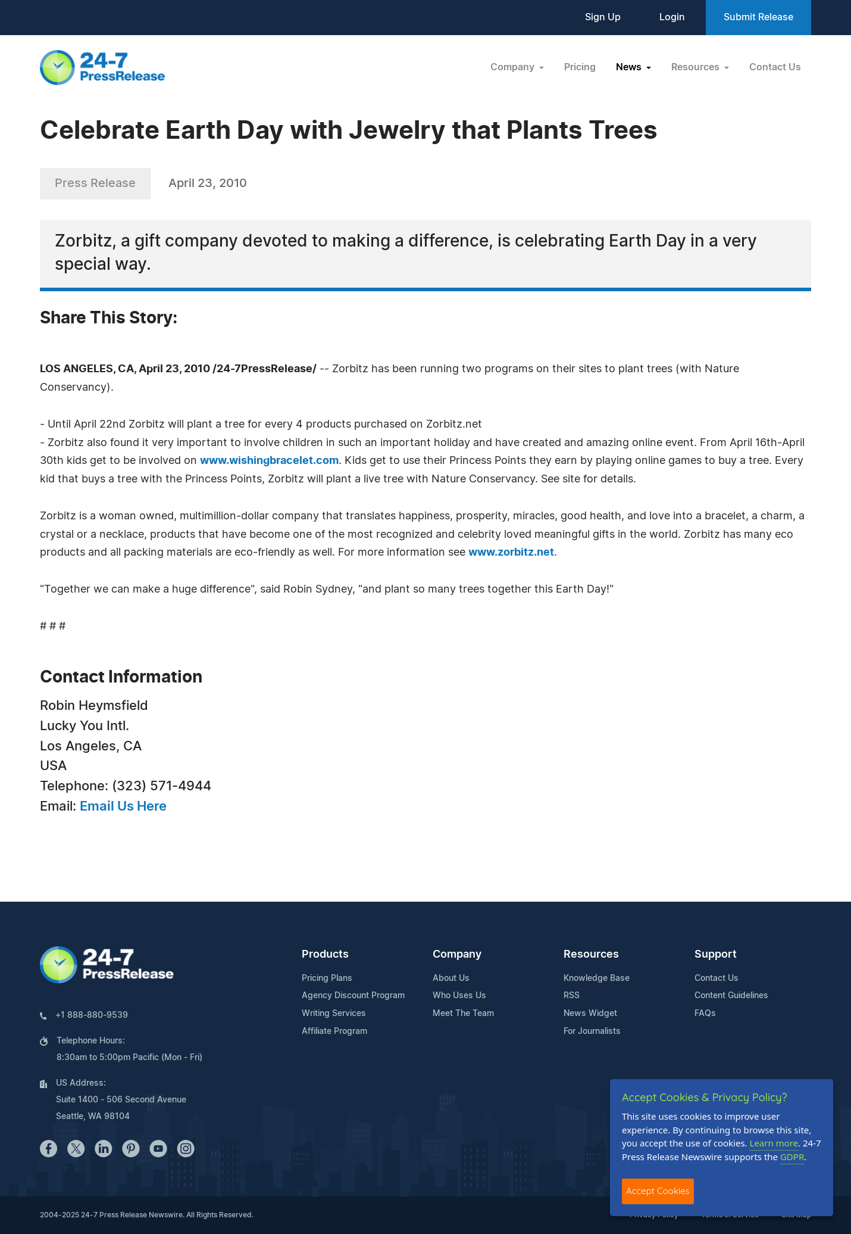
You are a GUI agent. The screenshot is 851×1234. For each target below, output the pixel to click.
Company (457, 954)
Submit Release (758, 17)
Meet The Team (463, 1013)
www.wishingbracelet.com (269, 461)
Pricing (580, 67)
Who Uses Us (459, 996)
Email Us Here (123, 806)
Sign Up (603, 17)
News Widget (590, 1013)
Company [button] (513, 67)
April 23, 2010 (207, 183)
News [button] (630, 67)
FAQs (705, 1013)
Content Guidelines (731, 996)
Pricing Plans (327, 978)
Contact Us (775, 67)
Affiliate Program (334, 1031)
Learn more (774, 1143)
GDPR (792, 1157)
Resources (591, 954)
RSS (572, 996)
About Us (451, 978)
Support (715, 954)
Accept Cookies (658, 1190)
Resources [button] (696, 67)
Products (325, 954)
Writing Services (334, 1013)
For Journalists (592, 1031)
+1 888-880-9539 (91, 1015)
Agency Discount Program (353, 996)
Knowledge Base (597, 978)
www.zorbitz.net (511, 552)
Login (672, 17)
